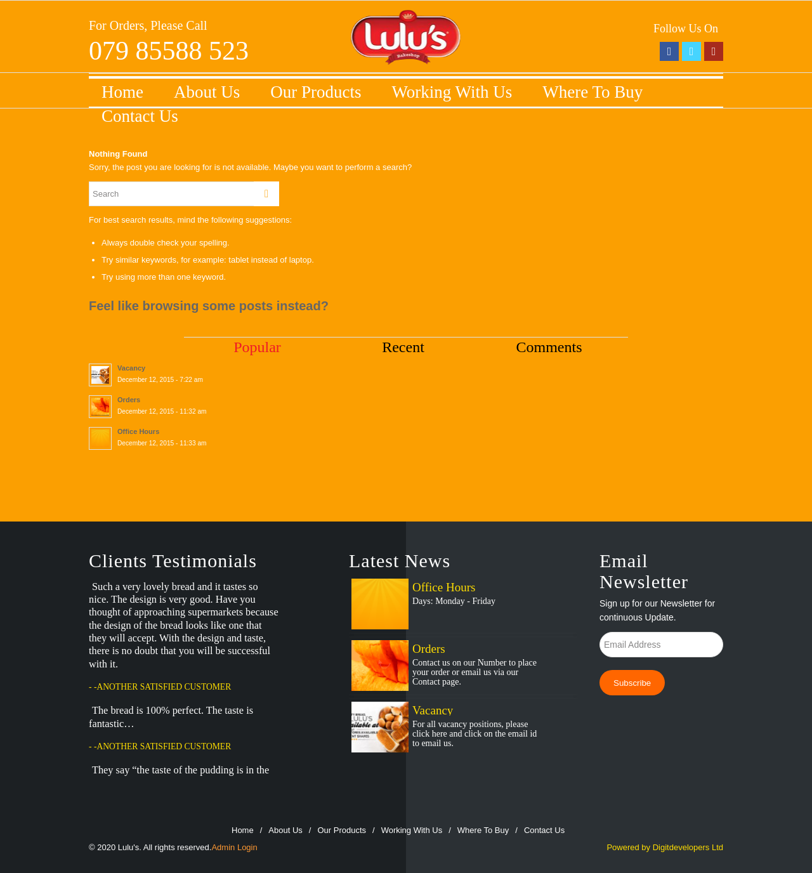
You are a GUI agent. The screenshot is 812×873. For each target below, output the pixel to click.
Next (307, 779)
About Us (207, 92)
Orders (428, 648)
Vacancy (432, 710)
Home (122, 92)
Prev (282, 779)
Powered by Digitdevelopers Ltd (664, 847)
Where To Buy (592, 92)
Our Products (315, 92)
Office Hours (443, 587)
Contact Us (140, 116)
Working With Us (452, 92)
